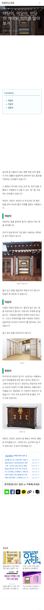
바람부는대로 (8, 3)
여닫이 (10, 101)
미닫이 (10, 104)
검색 (34, 3)
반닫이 (10, 108)
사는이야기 (9, 456)
